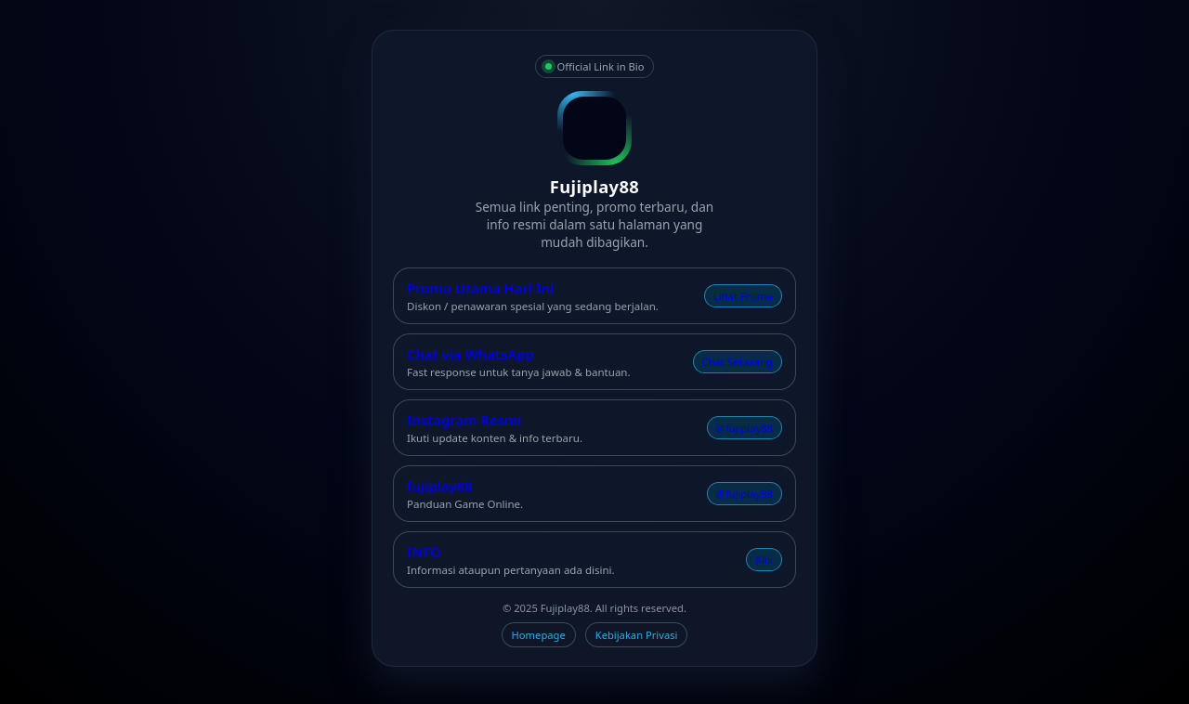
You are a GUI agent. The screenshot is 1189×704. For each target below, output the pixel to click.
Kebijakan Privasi (636, 635)
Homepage (539, 635)
